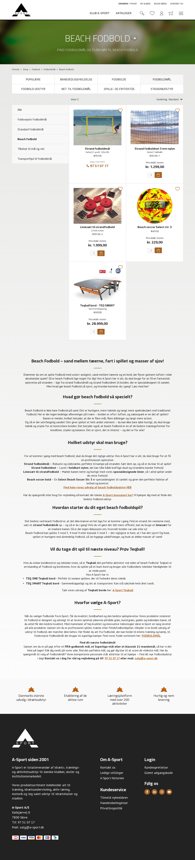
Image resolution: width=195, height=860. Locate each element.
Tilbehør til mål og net (31, 148)
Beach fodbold (97, 38)
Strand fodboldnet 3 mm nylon (155, 148)
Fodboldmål (162, 79)
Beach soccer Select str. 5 (155, 227)
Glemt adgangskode (158, 773)
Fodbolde (119, 79)
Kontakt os (176, 3)
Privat (133, 3)
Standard (173, 99)
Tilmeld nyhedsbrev (114, 797)
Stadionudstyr (162, 89)
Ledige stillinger (111, 773)
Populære (33, 79)
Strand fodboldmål (97, 148)
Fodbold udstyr (33, 89)
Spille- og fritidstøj (119, 89)
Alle (19, 109)
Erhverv (123, 3)
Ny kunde (145, 3)
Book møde (160, 3)
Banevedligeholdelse (76, 79)
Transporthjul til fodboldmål (34, 158)
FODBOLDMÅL (151, 635)
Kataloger (123, 13)
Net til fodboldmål (76, 89)
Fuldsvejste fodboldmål (32, 119)
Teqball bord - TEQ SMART (97, 305)
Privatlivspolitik (111, 808)
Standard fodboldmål (30, 129)
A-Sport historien (112, 778)
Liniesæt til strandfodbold (97, 227)
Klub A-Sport (100, 13)
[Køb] (158, 175)
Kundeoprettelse (156, 767)
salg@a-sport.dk (32, 827)
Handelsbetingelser (114, 803)
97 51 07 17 (97, 165)
